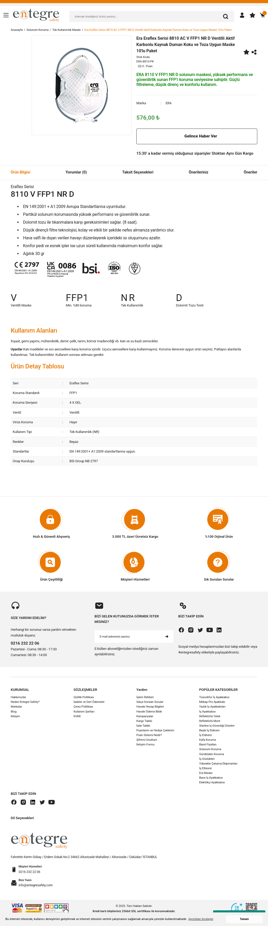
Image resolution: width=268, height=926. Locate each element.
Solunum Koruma (210, 749)
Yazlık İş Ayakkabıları (212, 707)
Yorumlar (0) (76, 172)
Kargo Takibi (144, 721)
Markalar (16, 707)
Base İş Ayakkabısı (211, 778)
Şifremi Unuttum (146, 740)
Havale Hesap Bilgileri (150, 707)
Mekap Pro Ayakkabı (212, 702)
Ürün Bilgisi (20, 172)
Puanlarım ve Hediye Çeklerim (155, 730)
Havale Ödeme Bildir (149, 711)
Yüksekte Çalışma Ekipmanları (218, 763)
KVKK (77, 716)
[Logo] (36, 15)
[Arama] (225, 16)
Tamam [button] (244, 919)
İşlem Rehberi (145, 697)
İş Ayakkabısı (207, 711)
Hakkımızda (18, 697)
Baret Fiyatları (207, 744)
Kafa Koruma (207, 740)
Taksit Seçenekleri (137, 172)
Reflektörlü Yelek (209, 716)
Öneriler (250, 172)
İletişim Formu (145, 744)
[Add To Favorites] (246, 52)
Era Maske (206, 773)
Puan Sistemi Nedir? (149, 735)
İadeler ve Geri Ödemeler (89, 702)
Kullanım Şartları (84, 711)
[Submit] (167, 636)
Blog (13, 711)
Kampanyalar (144, 716)
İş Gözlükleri (207, 759)
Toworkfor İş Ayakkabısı (214, 697)
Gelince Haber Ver (197, 136)
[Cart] (262, 15)
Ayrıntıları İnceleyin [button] (200, 919)
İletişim (15, 716)
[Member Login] (242, 15)
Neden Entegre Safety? (25, 702)
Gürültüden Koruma (211, 754)
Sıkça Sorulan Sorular (149, 702)
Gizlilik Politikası (84, 697)
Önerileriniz (198, 172)
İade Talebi (143, 725)
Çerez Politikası (83, 707)
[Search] (151, 16)
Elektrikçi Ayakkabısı (212, 782)
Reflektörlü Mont (209, 721)
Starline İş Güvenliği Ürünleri (216, 725)
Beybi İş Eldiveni (209, 730)
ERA (169, 103)
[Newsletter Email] (134, 636)
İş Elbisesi (205, 768)
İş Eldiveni (205, 735)
